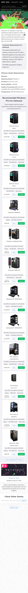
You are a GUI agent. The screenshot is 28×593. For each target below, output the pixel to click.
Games (21, 2)
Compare (21, 137)
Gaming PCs (14, 2)
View (14, 137)
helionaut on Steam (14, 478)
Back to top (14, 507)
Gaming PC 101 (5, 9)
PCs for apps (13, 9)
